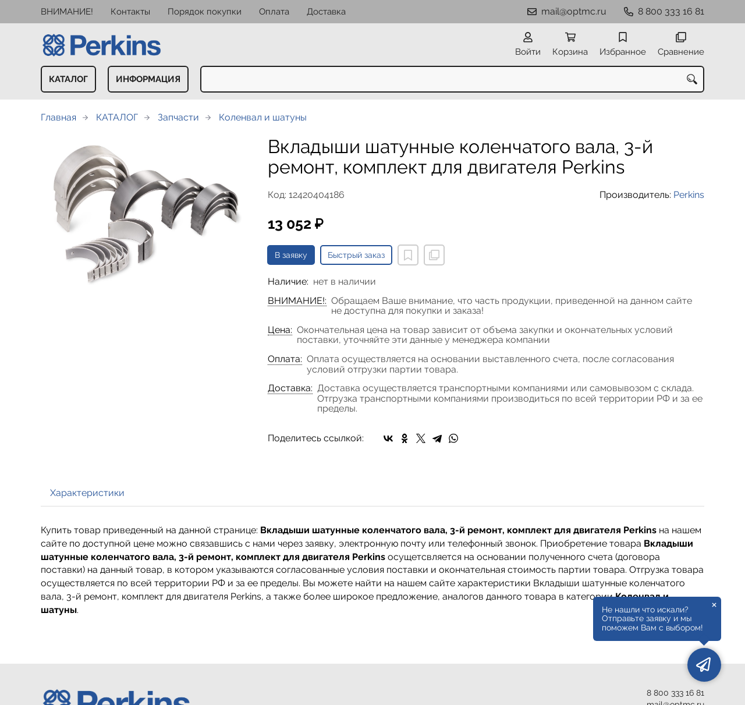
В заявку (291, 255)
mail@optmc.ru (573, 11)
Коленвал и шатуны (263, 117)
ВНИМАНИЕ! (67, 11)
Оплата (274, 11)
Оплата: (285, 359)
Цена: (280, 330)
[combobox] (452, 79)
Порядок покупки (205, 11)
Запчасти (178, 117)
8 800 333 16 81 (671, 11)
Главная (58, 117)
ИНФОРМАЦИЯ (148, 79)
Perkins (688, 194)
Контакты (130, 11)
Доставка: (290, 388)
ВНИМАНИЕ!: (297, 301)
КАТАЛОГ (68, 79)
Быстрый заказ (356, 255)
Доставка (326, 11)
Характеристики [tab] (87, 492)
